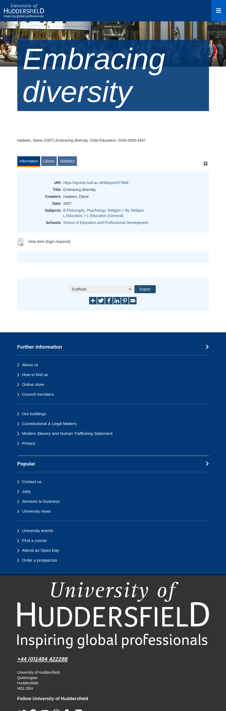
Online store (33, 384)
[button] (20, 242)
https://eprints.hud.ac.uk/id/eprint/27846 (96, 183)
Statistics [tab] (67, 161)
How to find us (35, 374)
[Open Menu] (218, 10)
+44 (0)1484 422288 (42, 659)
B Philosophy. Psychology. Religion (92, 210)
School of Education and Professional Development (105, 222)
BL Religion (134, 210)
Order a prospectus (39, 560)
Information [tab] (28, 161)
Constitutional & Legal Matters (49, 423)
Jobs (26, 491)
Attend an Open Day (40, 550)
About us (30, 364)
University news (36, 511)
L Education (73, 216)
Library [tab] (49, 161)
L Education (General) (105, 216)
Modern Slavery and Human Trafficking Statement (67, 433)
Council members (38, 394)
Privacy (28, 443)
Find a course (34, 540)
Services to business (41, 501)
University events (37, 530)
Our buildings (34, 413)
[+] (206, 164)
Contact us (32, 481)
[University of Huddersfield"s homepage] (113, 615)
